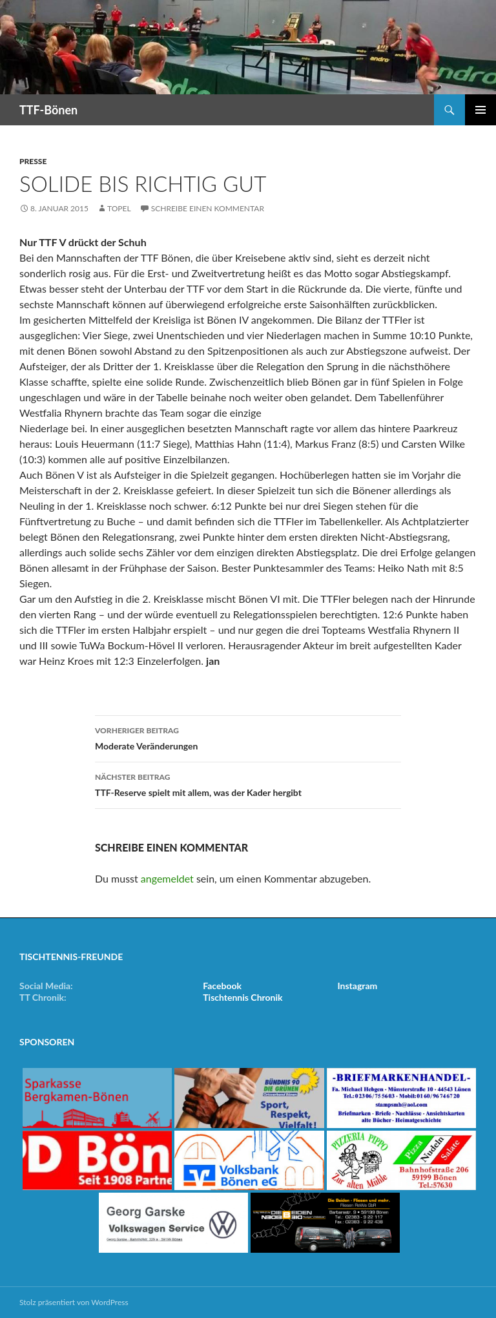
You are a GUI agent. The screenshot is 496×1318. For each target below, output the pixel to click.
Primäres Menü (480, 109)
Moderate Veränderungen (248, 737)
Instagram (358, 985)
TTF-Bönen (48, 110)
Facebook (222, 985)
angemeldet (167, 878)
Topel (119, 208)
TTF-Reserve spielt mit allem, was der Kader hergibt (248, 783)
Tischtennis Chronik (242, 997)
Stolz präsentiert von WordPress (74, 1302)
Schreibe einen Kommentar (207, 208)
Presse (32, 161)
